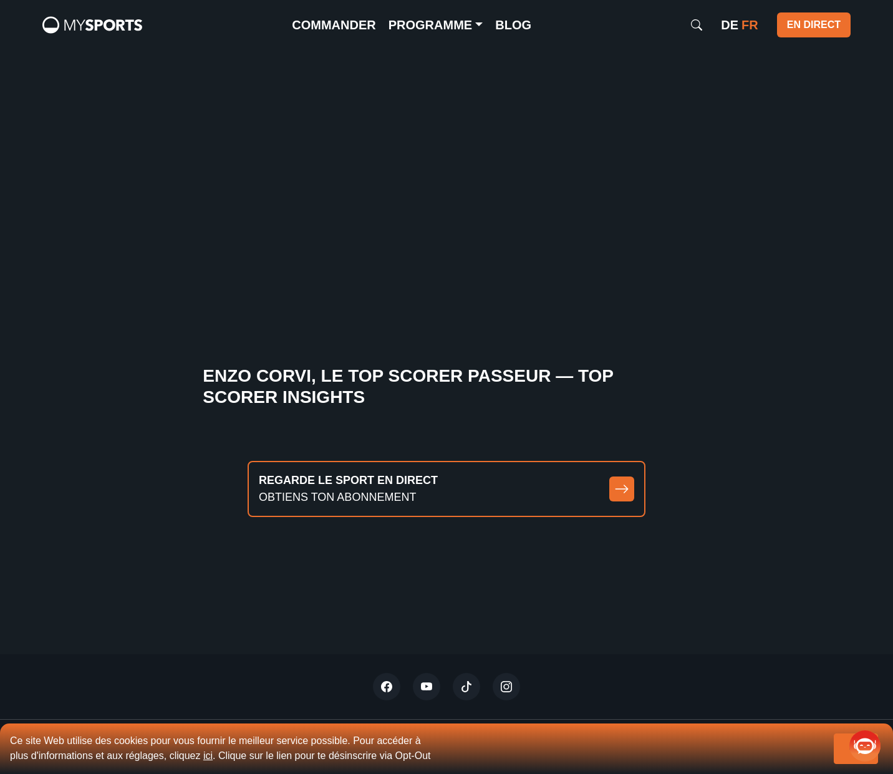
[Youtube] (426, 686)
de (729, 25)
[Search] (696, 25)
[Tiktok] (466, 686)
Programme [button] (430, 25)
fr (749, 25)
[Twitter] (386, 686)
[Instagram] (506, 686)
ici (208, 755)
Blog (513, 25)
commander (333, 25)
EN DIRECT (814, 24)
